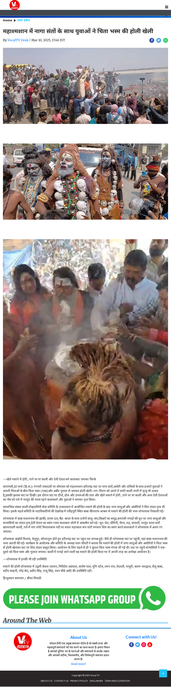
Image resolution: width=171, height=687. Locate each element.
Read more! (78, 664)
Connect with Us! (141, 637)
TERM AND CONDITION (117, 681)
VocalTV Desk (18, 40)
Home (7, 20)
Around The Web (27, 621)
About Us (78, 637)
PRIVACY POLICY (79, 681)
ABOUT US (46, 681)
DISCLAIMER (96, 681)
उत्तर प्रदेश (23, 20)
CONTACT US (61, 681)
